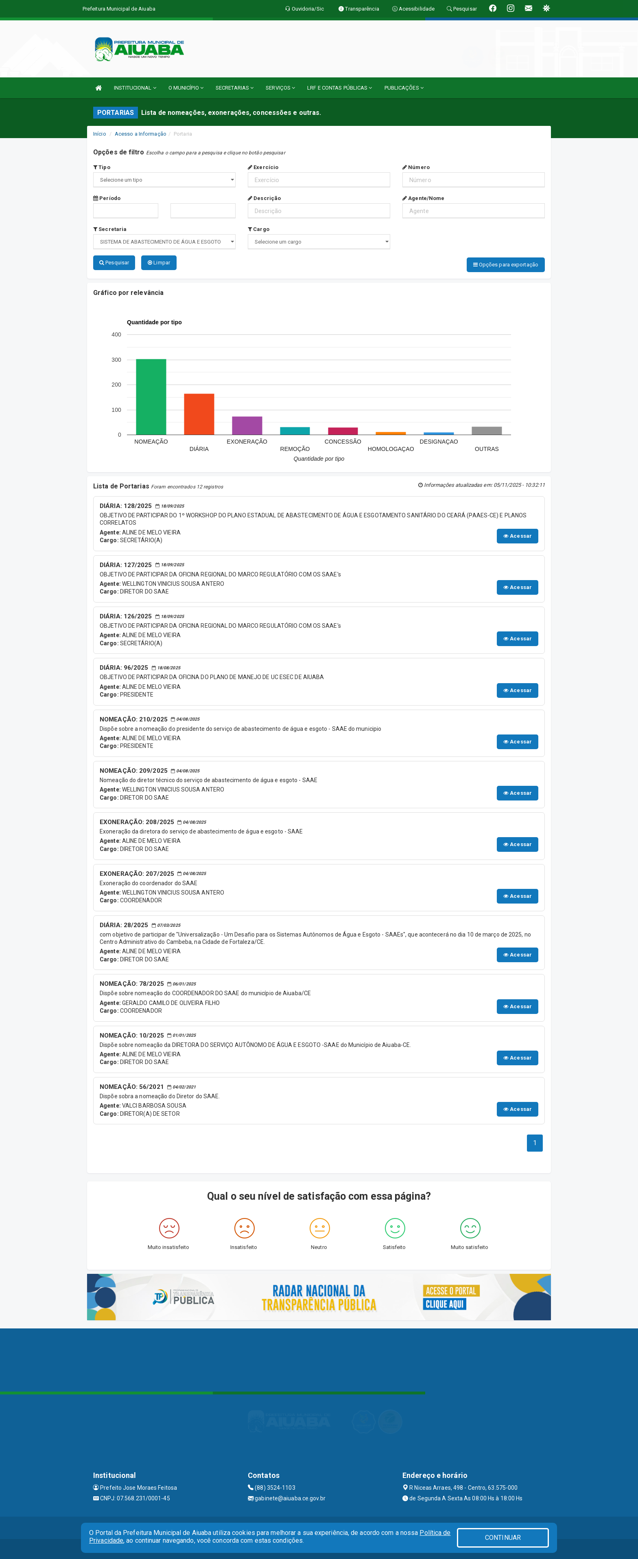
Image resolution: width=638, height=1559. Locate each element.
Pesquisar (114, 262)
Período (106, 198)
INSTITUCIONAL (135, 88)
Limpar (159, 262)
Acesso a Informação (140, 134)
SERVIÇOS (280, 88)
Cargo (258, 229)
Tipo (101, 167)
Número (416, 167)
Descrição (264, 198)
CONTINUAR (503, 1537)
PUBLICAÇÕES (404, 88)
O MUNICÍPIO (185, 88)
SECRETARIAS (234, 88)
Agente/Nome (423, 198)
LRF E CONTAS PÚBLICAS (339, 88)
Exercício (263, 167)
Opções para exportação (505, 265)
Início (99, 134)
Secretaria (110, 229)
